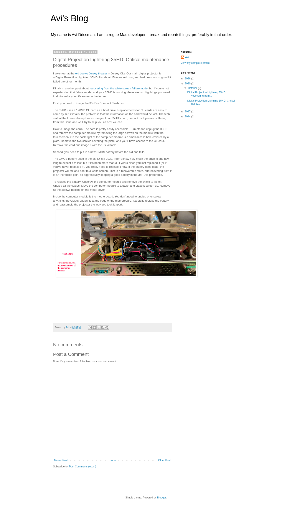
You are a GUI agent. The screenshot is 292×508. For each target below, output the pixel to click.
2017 (188, 111)
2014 (188, 116)
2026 (188, 78)
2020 (188, 83)
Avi (187, 57)
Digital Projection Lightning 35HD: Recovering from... (206, 94)
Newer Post (61, 460)
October (193, 88)
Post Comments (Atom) (82, 466)
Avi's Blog (69, 18)
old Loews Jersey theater (91, 73)
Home (112, 460)
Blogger (161, 497)
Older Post (164, 460)
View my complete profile (195, 62)
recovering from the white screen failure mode (118, 88)
